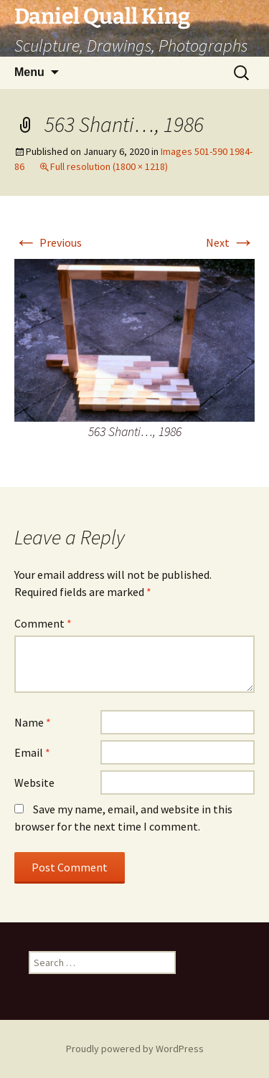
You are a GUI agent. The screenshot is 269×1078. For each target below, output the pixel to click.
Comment (43, 623)
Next (230, 242)
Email (32, 752)
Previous (48, 242)
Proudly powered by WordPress (135, 1048)
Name (32, 722)
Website (34, 782)
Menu (29, 72)
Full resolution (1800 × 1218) (109, 166)
